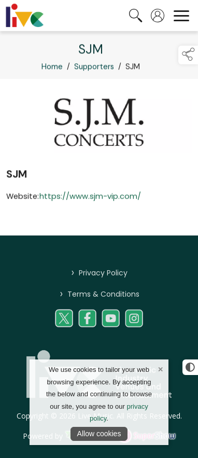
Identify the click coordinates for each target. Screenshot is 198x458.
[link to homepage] (25, 15)
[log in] (157, 15)
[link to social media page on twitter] (64, 323)
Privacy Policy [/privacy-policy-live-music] (99, 278)
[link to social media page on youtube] (111, 323)
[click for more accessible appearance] (190, 367)
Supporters (94, 68)
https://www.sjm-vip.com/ (90, 197)
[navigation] (181, 15)
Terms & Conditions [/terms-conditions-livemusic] (99, 299)
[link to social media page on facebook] (87, 323)
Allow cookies (99, 433)
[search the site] (136, 15)
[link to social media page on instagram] (134, 323)
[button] (188, 55)
